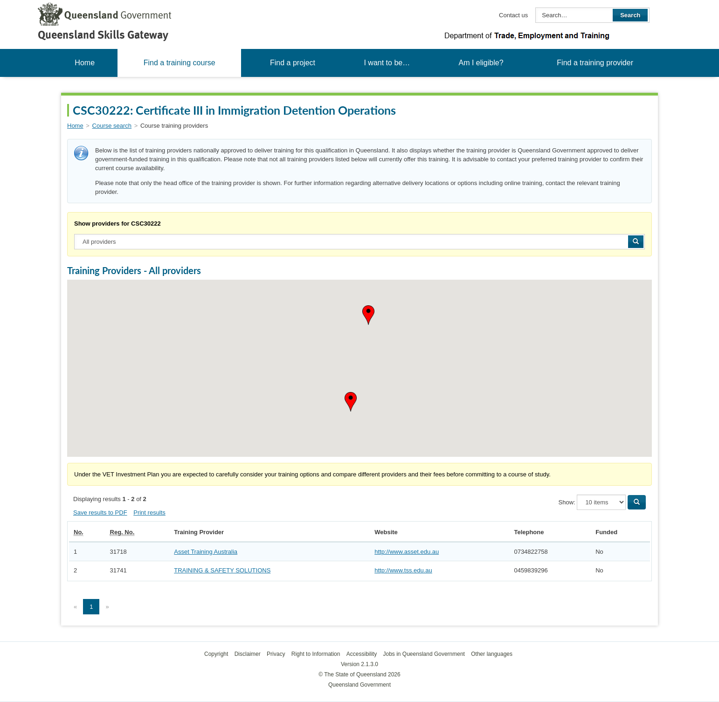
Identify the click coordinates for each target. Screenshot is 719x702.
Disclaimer (248, 654)
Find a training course (179, 63)
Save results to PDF (100, 512)
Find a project (292, 63)
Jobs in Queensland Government (424, 654)
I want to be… (387, 63)
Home (85, 63)
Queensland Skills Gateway (103, 34)
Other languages (491, 654)
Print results (149, 512)
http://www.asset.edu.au (406, 551)
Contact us (513, 15)
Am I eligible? (480, 63)
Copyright (216, 654)
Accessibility (361, 654)
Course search (112, 125)
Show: (567, 502)
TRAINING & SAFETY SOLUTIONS (222, 570)
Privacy (276, 654)
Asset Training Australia (205, 551)
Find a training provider (595, 63)
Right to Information (315, 654)
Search (630, 15)
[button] (368, 315)
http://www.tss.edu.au (403, 570)
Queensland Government (359, 684)
